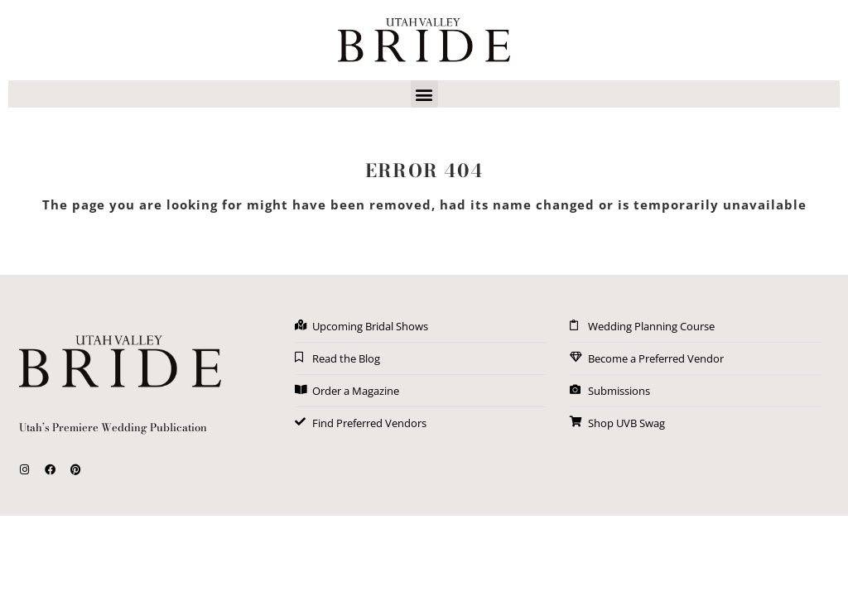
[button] (424, 94)
